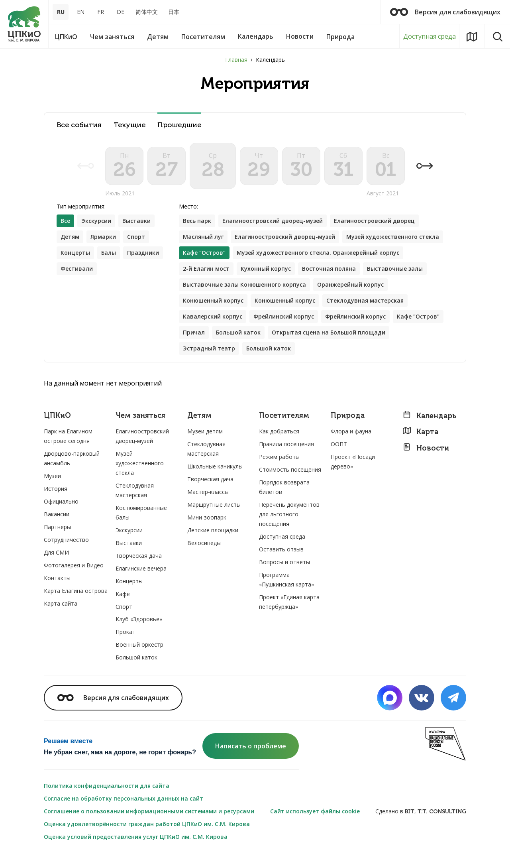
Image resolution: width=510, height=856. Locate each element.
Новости (425, 448)
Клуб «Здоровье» (139, 619)
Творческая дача (139, 555)
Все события (79, 125)
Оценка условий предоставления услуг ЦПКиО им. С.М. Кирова (136, 836)
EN (80, 12)
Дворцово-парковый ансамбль (72, 458)
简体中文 (146, 12)
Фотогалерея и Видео (74, 565)
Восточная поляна (329, 268)
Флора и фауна (351, 431)
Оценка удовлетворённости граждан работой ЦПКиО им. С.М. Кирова (147, 824)
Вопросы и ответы (284, 562)
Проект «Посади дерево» (353, 461)
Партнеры (57, 527)
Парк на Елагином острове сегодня (68, 436)
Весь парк (197, 220)
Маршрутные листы (214, 504)
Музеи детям (205, 431)
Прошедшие (179, 125)
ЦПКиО (57, 415)
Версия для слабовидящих (445, 12)
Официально (61, 501)
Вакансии (56, 514)
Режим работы (279, 456)
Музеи (52, 476)
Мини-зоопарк (206, 517)
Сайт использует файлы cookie (315, 811)
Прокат (125, 632)
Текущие (129, 125)
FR (100, 12)
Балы (108, 252)
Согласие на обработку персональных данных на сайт (123, 798)
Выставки (136, 220)
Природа (348, 415)
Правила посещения (286, 444)
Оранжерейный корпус (350, 284)
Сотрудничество (66, 539)
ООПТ (339, 444)
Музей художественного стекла (392, 236)
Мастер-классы (208, 492)
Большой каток (238, 332)
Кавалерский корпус (212, 316)
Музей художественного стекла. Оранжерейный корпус (318, 252)
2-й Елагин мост (206, 268)
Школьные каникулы (215, 466)
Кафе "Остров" (418, 316)
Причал (194, 332)
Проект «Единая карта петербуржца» (289, 601)
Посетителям (284, 415)
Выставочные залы (395, 268)
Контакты (57, 578)
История (55, 488)
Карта (420, 431)
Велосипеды (204, 543)
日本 (173, 12)
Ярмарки (103, 236)
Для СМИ (56, 552)
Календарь (429, 415)
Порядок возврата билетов (284, 487)
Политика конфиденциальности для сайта (106, 785)
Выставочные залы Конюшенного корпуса (244, 284)
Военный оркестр (139, 644)
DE (120, 12)
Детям (70, 236)
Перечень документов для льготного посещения (289, 514)
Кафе (123, 594)
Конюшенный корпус (213, 300)
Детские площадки (212, 530)
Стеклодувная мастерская (365, 300)
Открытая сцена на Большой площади (328, 332)
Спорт (136, 236)
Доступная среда (429, 36)
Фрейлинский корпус (283, 316)
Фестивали (77, 268)
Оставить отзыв (281, 549)
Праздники (143, 252)
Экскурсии (96, 220)
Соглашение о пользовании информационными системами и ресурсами (149, 811)
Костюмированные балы (141, 512)
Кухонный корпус (266, 268)
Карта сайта (60, 603)
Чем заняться (140, 415)
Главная (236, 59)
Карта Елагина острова (76, 590)
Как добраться (279, 431)
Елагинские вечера (141, 568)
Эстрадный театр (209, 348)
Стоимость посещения (290, 469)
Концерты (75, 252)
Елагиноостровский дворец (374, 220)
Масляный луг (203, 236)
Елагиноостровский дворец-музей (272, 220)
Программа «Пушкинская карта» (286, 579)
